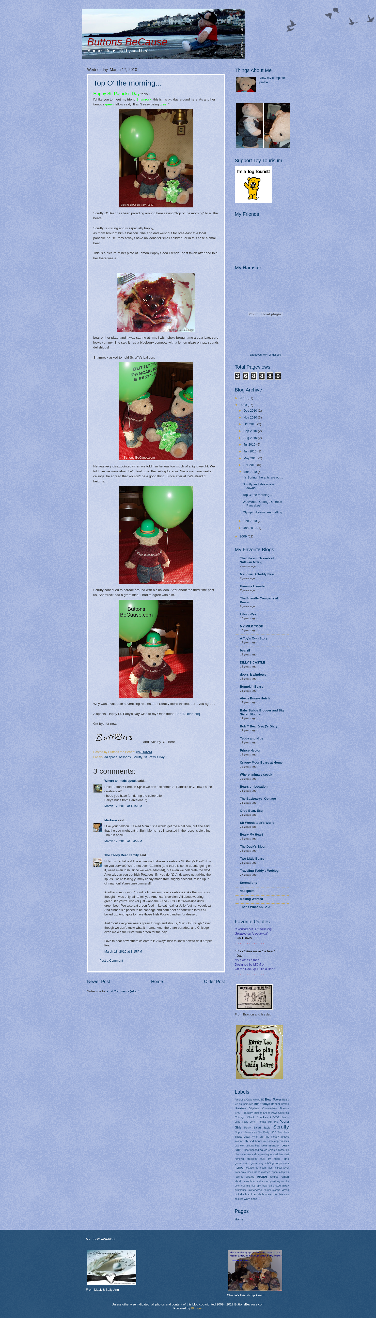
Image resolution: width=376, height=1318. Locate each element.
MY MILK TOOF (251, 626)
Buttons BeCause (127, 42)
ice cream (260, 1167)
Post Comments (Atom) (123, 991)
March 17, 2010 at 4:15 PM (123, 806)
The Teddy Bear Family (121, 855)
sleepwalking (273, 1181)
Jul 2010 (249, 444)
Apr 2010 (250, 465)
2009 (244, 536)
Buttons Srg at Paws (265, 1113)
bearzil (245, 650)
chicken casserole (278, 1150)
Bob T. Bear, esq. (188, 714)
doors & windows (253, 674)
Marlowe (110, 820)
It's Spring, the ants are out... (263, 477)
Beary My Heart (251, 834)
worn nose (250, 1198)
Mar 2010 (250, 472)
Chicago (240, 1117)
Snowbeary (250, 1132)
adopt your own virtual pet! (265, 354)
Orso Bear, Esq (251, 810)
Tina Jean (283, 1132)
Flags (245, 1121)
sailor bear (249, 1181)
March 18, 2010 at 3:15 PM (123, 951)
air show (268, 1141)
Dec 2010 (250, 410)
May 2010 (250, 458)
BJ (262, 1099)
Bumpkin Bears (251, 686)
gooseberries (242, 1163)
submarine (241, 1190)
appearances (281, 1141)
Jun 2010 (250, 451)
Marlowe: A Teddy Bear (257, 574)
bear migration (271, 1145)
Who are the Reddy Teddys (270, 1136)
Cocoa (274, 1117)
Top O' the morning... (127, 83)
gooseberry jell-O (261, 1163)
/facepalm (247, 891)
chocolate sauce (244, 1154)
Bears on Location (253, 786)
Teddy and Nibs (251, 738)
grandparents (280, 1163)
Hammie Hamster (253, 586)
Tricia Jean (242, 1136)
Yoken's (239, 1141)
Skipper (239, 1132)
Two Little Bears (252, 858)
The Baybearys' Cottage (258, 798)
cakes (263, 1149)
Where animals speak (120, 780)
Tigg (273, 1132)
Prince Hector (250, 750)
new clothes (262, 1172)
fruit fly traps (270, 1159)
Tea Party (263, 1132)
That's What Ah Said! (255, 907)
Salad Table (261, 1127)
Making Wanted (251, 899)
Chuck (250, 1117)
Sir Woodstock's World (257, 823)
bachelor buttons (244, 1145)
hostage (249, 1167)
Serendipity (248, 882)
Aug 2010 (250, 438)
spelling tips (248, 1185)
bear (257, 1145)
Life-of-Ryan (249, 614)
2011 (244, 398)
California (283, 1113)
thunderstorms (272, 1190)
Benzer (275, 1103)
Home (157, 981)
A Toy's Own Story (254, 638)
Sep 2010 (250, 431)
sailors (260, 1181)
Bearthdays (262, 1104)
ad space (110, 757)
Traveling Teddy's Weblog (259, 870)
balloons (125, 757)
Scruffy (137, 757)
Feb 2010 (250, 521)
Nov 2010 (250, 417)
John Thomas (258, 1121)
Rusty (247, 1127)
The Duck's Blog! (253, 846)
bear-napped (251, 1150)
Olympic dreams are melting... (264, 512)
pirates (250, 1176)
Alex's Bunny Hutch (255, 698)
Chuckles (262, 1117)
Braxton (240, 1108)
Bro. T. (239, 1112)
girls (286, 1158)
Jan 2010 (250, 528)
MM (270, 1121)
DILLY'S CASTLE (252, 662)
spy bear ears (265, 1185)
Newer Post (98, 981)
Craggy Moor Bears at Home (261, 762)
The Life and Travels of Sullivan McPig (257, 560)
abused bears (253, 1141)
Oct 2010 (250, 424)
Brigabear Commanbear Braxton (269, 1108)
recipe (262, 1176)
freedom (252, 1159)
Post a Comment (111, 960)
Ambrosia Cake (243, 1099)
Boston (285, 1104)
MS (276, 1121)
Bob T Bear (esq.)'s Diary (259, 726)
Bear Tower (273, 1099)
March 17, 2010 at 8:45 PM (123, 841)
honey (239, 1167)
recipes (274, 1176)
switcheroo (255, 1189)
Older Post (214, 981)
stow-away (282, 1185)
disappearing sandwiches (268, 1154)
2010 (244, 405)
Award (256, 1099)
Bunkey (248, 1113)
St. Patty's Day (154, 757)
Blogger (196, 1308)
